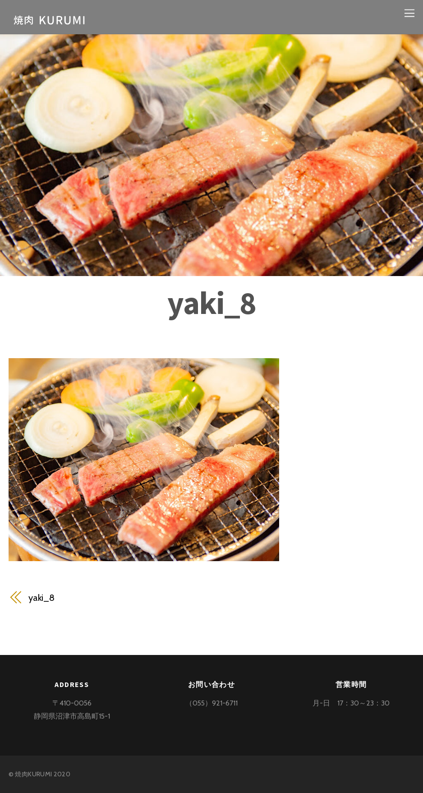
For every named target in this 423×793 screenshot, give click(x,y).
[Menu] (409, 12)
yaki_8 (211, 303)
